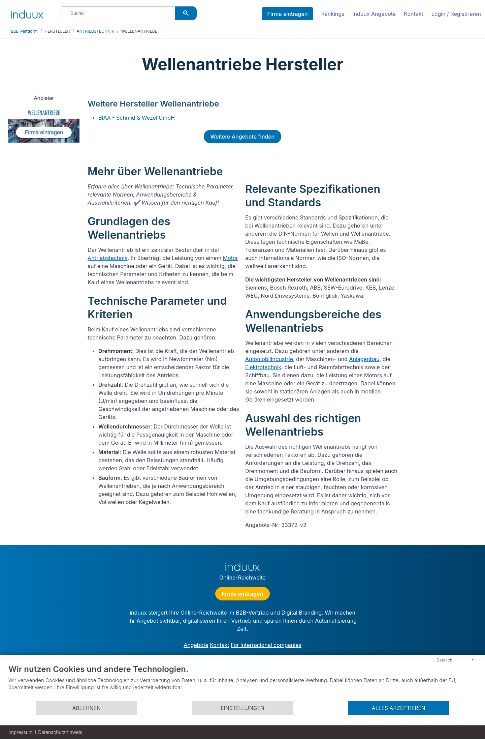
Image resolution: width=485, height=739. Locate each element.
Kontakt (413, 13)
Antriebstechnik (107, 258)
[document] (242, 682)
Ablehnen (86, 708)
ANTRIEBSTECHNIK (96, 31)
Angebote (196, 645)
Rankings (333, 13)
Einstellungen (242, 708)
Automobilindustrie (269, 359)
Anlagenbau (364, 359)
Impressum (20, 732)
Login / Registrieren (456, 13)
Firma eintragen (287, 13)
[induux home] (26, 12)
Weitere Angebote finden (242, 136)
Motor (230, 258)
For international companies (266, 645)
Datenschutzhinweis (60, 732)
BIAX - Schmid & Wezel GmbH (136, 117)
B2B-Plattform (24, 31)
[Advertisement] (440, 189)
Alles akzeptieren (398, 708)
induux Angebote (374, 13)
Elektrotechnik (263, 367)
